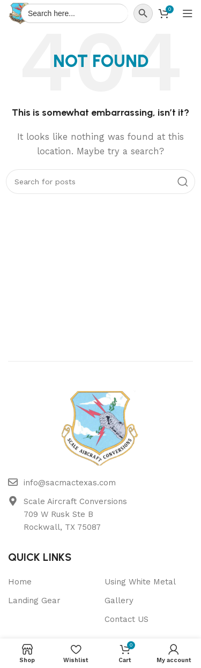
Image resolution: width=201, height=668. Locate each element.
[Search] (100, 181)
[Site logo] (20, 13)
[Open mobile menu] (187, 13)
